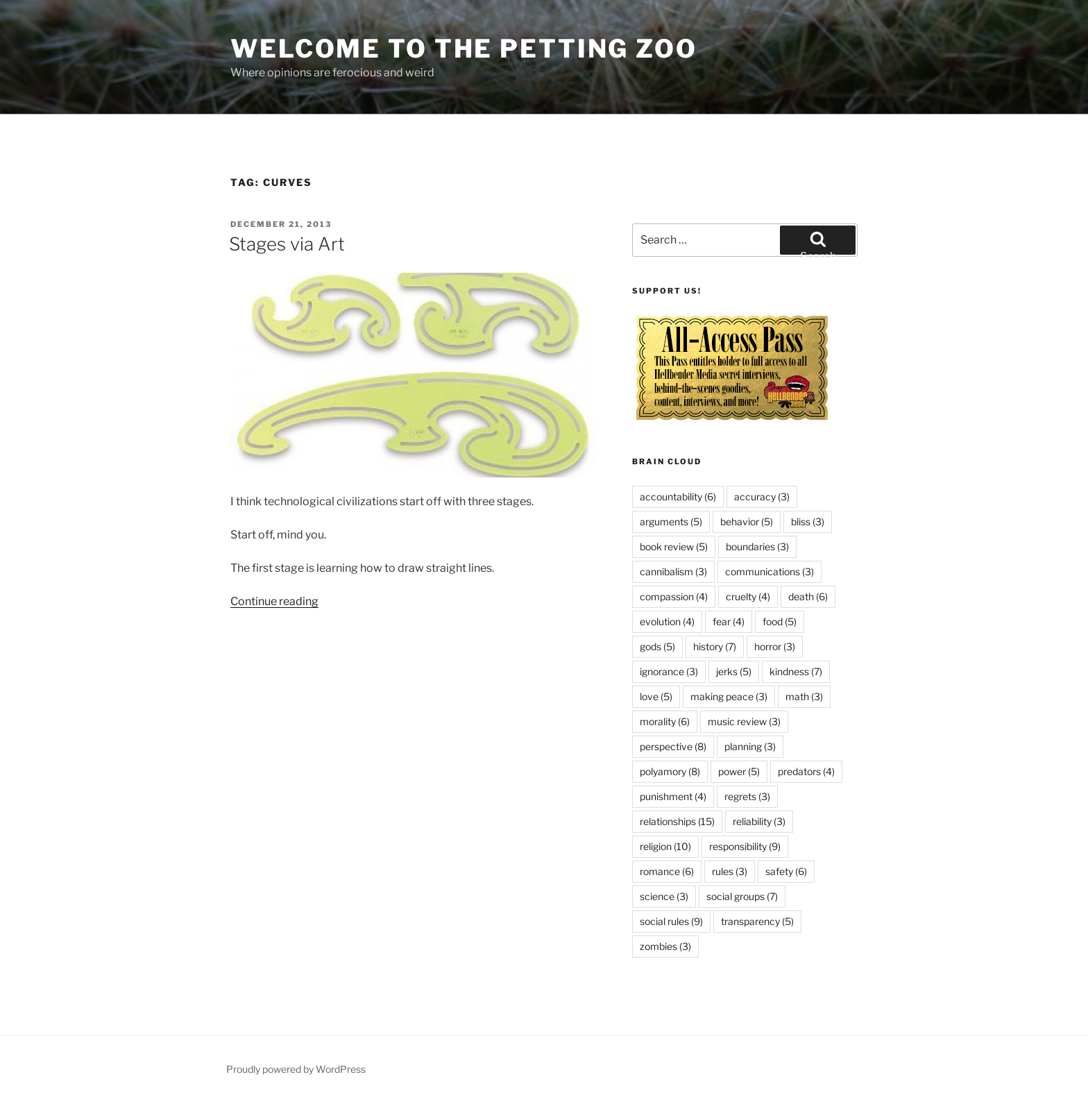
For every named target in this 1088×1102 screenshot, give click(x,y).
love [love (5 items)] (656, 696)
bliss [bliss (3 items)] (807, 521)
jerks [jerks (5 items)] (733, 671)
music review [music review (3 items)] (744, 721)
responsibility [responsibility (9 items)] (745, 846)
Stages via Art (287, 244)
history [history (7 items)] (714, 646)
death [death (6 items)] (808, 596)
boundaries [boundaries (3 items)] (757, 546)
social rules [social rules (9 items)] (671, 921)
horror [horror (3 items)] (774, 646)
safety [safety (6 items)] (786, 871)
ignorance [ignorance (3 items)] (669, 671)
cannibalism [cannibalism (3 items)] (673, 571)
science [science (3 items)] (664, 896)
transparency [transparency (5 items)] (757, 921)
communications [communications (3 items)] (769, 571)
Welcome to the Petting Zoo (463, 48)
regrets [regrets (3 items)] (747, 796)
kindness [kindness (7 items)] (796, 671)
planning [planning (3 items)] (750, 746)
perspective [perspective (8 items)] (673, 746)
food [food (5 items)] (780, 621)
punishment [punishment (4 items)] (673, 796)
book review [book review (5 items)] (674, 546)
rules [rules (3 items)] (729, 871)
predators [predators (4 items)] (806, 771)
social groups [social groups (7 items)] (742, 896)
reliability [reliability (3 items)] (759, 821)
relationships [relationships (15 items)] (677, 821)
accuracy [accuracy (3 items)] (762, 496)
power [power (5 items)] (739, 771)
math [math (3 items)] (804, 696)
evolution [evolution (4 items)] (667, 621)
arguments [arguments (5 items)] (671, 521)
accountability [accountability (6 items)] (678, 496)
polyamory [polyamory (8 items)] (670, 771)
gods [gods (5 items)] (657, 646)
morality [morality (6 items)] (665, 721)
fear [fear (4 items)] (729, 621)
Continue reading (274, 601)
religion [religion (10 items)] (665, 846)
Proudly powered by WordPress (296, 1069)
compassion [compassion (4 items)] (674, 596)
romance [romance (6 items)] (667, 871)
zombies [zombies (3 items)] (665, 946)
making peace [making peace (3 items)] (728, 696)
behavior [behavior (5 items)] (746, 521)
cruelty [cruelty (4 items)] (748, 596)
